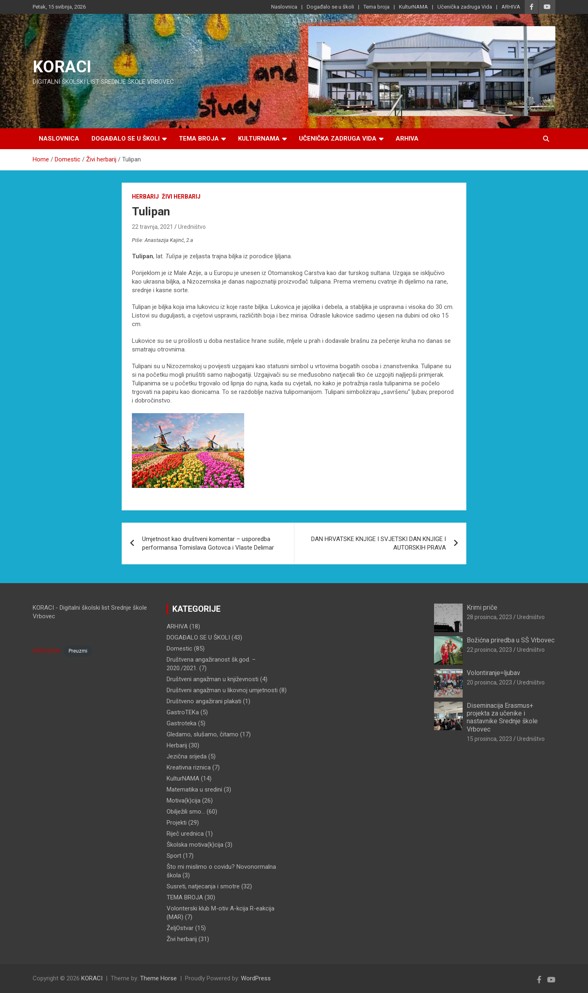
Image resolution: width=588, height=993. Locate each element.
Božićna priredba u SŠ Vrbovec (511, 640)
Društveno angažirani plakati (204, 701)
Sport (174, 855)
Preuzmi (78, 651)
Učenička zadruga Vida (464, 7)
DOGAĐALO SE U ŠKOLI (198, 637)
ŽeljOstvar (180, 928)
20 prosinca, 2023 (489, 682)
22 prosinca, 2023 (489, 649)
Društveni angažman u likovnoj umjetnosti (222, 690)
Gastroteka (181, 723)
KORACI (62, 66)
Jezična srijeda (187, 756)
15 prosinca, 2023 (489, 739)
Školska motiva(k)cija (195, 844)
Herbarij (145, 196)
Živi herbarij (181, 196)
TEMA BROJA (185, 897)
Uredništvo (192, 227)
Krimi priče (482, 607)
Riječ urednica (185, 833)
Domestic (179, 648)
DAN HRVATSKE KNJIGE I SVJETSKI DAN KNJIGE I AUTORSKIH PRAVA (378, 543)
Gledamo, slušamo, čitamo (202, 734)
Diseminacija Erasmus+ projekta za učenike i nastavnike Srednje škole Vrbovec (502, 717)
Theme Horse (158, 978)
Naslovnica (284, 7)
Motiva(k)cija (183, 800)
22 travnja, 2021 (152, 227)
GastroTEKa (183, 712)
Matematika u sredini (194, 789)
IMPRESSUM (46, 651)
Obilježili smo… (186, 811)
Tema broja (376, 7)
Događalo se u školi (330, 7)
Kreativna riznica (189, 767)
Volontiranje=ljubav (493, 673)
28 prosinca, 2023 (489, 617)
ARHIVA (510, 7)
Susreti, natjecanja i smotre (203, 886)
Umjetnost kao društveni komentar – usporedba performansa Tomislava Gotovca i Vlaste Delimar (208, 543)
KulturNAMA (413, 7)
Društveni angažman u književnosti (212, 679)
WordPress (256, 978)
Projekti (177, 822)
